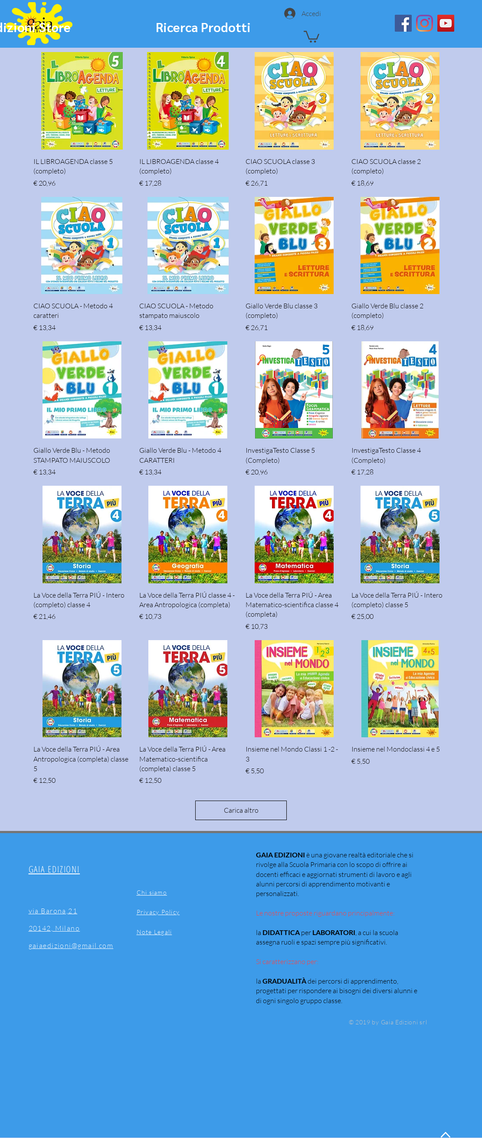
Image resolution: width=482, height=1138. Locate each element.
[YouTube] (445, 23)
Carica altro (241, 810)
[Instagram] (424, 23)
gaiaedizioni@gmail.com (71, 945)
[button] (311, 36)
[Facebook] (403, 23)
